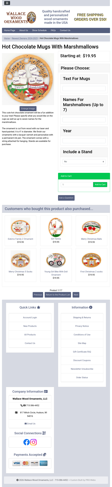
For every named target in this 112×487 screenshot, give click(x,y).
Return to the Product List (58, 294)
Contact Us (65, 30)
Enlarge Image (28, 108)
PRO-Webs (91, 480)
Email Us (30, 423)
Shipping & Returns (82, 317)
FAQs (53, 30)
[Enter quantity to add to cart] (77, 184)
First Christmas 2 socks (91, 271)
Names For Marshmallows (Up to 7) (83, 104)
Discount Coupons (82, 360)
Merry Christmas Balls (91, 239)
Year (67, 130)
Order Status (82, 377)
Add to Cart (100, 184)
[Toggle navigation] (7, 3)
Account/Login (30, 317)
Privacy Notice (82, 326)
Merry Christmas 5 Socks (20, 271)
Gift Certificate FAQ (82, 352)
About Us (23, 30)
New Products (30, 326)
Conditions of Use (82, 334)
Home (7, 38)
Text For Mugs (76, 78)
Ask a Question (66, 198)
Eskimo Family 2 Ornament (20, 239)
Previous (38, 294)
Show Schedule (39, 30)
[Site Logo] (20, 18)
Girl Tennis (56, 239)
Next (76, 294)
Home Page (9, 30)
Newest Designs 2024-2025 (25, 38)
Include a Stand (77, 151)
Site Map (82, 343)
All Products (30, 334)
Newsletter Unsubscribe (82, 369)
